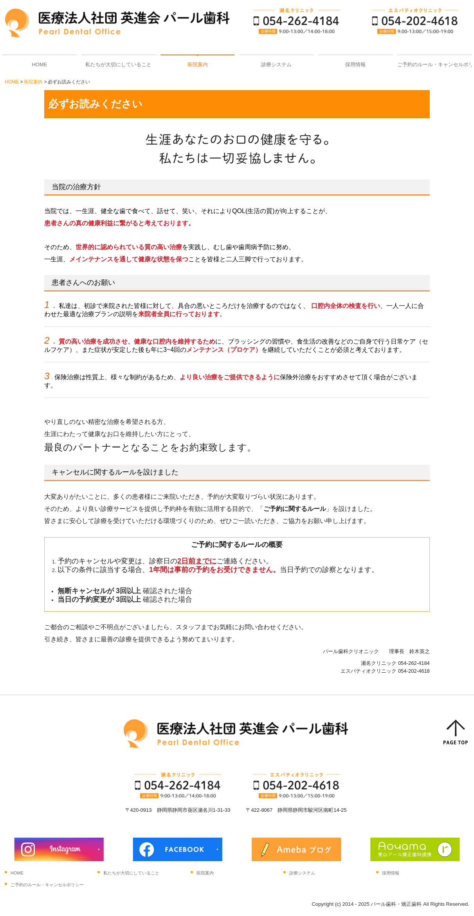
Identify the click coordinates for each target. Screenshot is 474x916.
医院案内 (197, 64)
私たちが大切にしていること (118, 64)
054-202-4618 (414, 671)
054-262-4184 (414, 663)
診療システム (276, 64)
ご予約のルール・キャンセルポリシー (434, 64)
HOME (39, 64)
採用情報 (355, 64)
